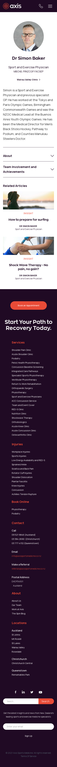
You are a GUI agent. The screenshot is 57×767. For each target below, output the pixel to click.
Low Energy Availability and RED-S (28, 460)
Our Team (16, 605)
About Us (16, 600)
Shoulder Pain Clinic (21, 350)
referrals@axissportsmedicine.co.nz (28, 568)
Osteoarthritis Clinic (22, 434)
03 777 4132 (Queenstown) (25, 543)
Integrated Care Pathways (25, 371)
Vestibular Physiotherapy (24, 379)
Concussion (18, 489)
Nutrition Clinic (19, 413)
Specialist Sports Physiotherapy (28, 375)
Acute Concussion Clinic (24, 430)
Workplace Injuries (21, 451)
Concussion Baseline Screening (27, 366)
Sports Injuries (19, 456)
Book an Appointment (28, 305)
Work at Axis (18, 609)
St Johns (16, 634)
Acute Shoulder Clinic (22, 354)
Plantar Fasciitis (19, 481)
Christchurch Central (22, 663)
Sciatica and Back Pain (23, 468)
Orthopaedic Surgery (22, 388)
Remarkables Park (21, 674)
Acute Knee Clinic (20, 426)
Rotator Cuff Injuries (22, 472)
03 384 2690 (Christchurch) (26, 539)
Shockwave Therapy (22, 417)
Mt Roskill (16, 639)
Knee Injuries (18, 485)
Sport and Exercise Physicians (27, 396)
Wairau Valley (18, 647)
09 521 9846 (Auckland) (24, 534)
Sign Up (28, 735)
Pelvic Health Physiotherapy (26, 362)
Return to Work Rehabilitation (26, 383)
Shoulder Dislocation (22, 477)
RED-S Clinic (18, 409)
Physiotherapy (19, 392)
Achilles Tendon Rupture (24, 494)
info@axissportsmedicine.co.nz (26, 555)
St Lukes (16, 643)
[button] (50, 6)
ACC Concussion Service (24, 400)
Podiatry (16, 358)
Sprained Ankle (19, 464)
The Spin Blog (18, 613)
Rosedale (16, 651)
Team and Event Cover (23, 405)
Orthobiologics (19, 422)
